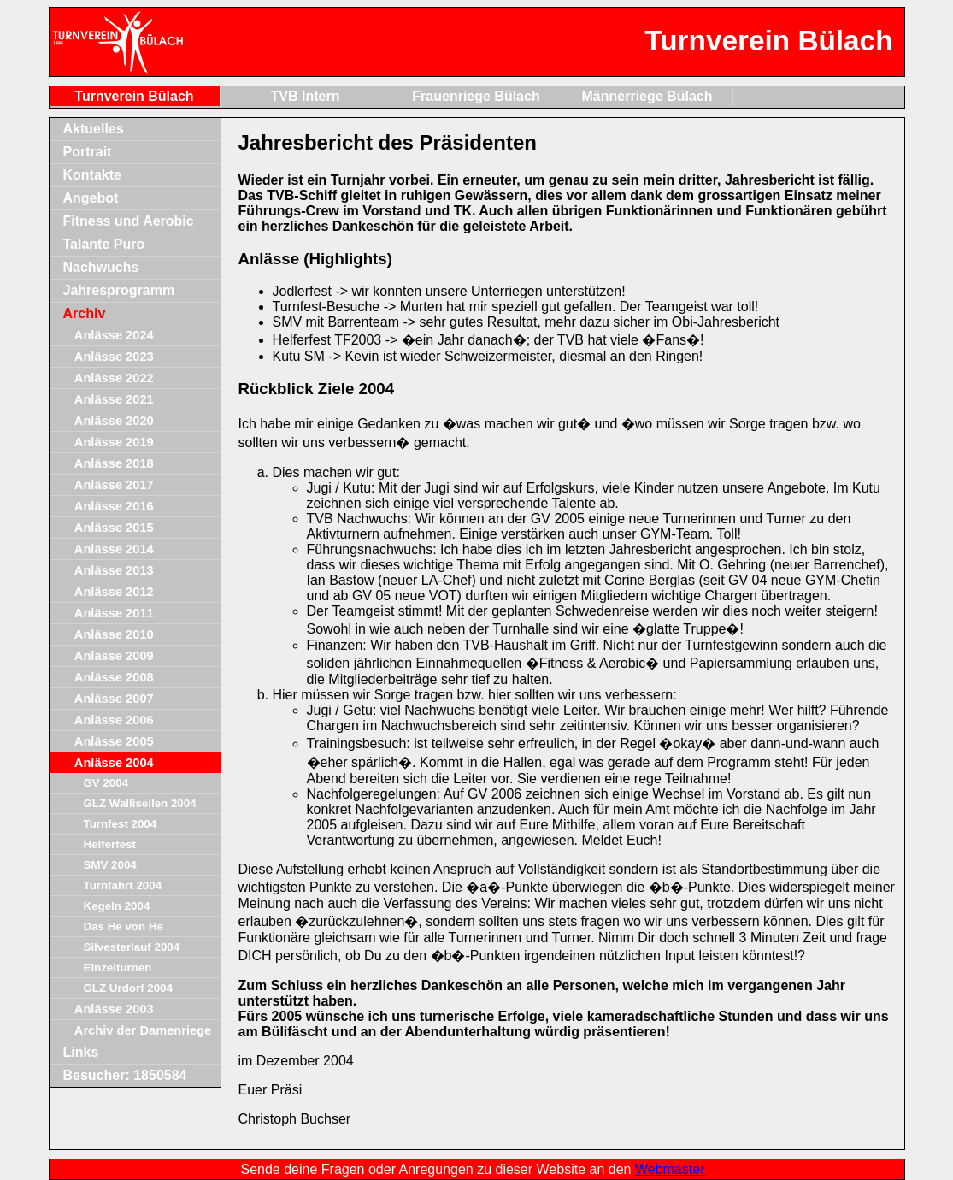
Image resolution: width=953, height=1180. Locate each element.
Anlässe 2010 (114, 634)
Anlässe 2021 (114, 399)
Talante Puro (104, 244)
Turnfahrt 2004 (123, 885)
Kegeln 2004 (117, 906)
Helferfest (110, 844)
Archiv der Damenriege (142, 1030)
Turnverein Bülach (133, 96)
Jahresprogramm (119, 290)
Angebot (91, 198)
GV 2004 (106, 782)
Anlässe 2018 (114, 463)
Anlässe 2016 (114, 506)
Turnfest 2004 (120, 823)
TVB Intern (305, 96)
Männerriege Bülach (647, 96)
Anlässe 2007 (114, 698)
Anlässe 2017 (114, 485)
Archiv (84, 313)
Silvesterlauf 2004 (132, 947)
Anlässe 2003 (114, 1009)
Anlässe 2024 (114, 335)
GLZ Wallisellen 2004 (140, 803)
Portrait (87, 152)
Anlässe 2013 (114, 570)
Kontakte (92, 175)
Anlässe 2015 (114, 527)
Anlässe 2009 (114, 656)
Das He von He (123, 926)
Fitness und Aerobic (128, 221)
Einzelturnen (118, 967)
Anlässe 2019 (114, 442)
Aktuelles (93, 128)
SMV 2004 (110, 864)
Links (81, 1052)
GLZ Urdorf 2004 (128, 988)
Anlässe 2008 (114, 677)
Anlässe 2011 (114, 613)
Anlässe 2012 (114, 592)
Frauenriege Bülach (475, 96)
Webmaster (670, 1169)
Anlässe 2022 (114, 378)
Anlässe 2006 (114, 720)
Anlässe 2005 (114, 741)
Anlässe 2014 (114, 549)
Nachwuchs (101, 267)
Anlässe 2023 (114, 356)
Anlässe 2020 (114, 421)
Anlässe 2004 (114, 763)
